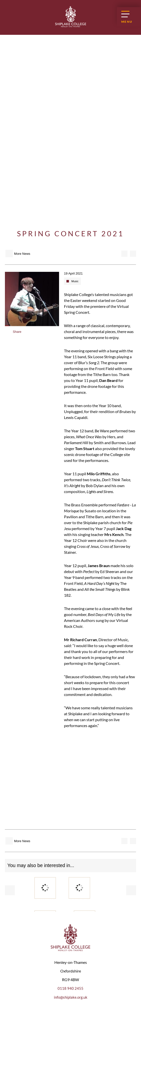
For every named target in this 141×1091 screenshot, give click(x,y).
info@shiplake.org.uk (70, 997)
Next (131, 890)
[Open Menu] (129, 16)
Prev (10, 890)
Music (74, 281)
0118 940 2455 (70, 988)
